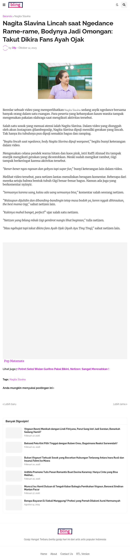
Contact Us (66, 554)
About (53, 554)
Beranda (7, 16)
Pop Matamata (14, 361)
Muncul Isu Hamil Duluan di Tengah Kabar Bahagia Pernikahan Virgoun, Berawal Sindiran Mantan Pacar (73, 488)
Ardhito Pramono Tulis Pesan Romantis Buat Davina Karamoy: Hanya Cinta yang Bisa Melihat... (71, 473)
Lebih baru (10, 404)
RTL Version (83, 554)
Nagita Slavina (22, 16)
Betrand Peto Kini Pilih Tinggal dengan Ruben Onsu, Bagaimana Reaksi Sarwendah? (70, 443)
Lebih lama (119, 404)
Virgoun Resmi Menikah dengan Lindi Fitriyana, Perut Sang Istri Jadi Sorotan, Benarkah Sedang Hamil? (72, 430)
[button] (4, 5)
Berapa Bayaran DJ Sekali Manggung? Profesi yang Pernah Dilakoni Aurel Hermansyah (72, 500)
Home (43, 554)
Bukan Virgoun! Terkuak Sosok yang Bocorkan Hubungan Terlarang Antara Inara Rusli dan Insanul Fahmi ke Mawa (74, 459)
